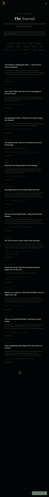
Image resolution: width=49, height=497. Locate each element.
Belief (13, 50)
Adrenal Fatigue (21, 43)
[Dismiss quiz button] (30, 493)
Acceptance (10, 43)
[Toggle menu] (46, 3)
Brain (34, 50)
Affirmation (38, 43)
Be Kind (7, 50)
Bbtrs (41, 46)
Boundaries (26, 50)
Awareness (26, 46)
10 (29, 372)
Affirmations (10, 46)
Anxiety (18, 46)
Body (19, 50)
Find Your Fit (39, 493)
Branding (41, 50)
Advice (30, 43)
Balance (34, 46)
